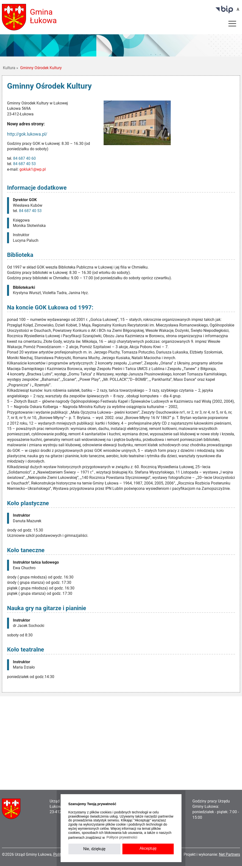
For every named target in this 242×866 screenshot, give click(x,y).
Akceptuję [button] (148, 848)
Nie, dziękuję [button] (94, 849)
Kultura (10, 67)
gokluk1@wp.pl (32, 169)
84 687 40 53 (24, 163)
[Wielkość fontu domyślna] (238, 9)
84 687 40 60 (24, 158)
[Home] (14, 17)
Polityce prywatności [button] (122, 837)
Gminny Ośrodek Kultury (41, 67)
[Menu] (232, 25)
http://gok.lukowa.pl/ (27, 134)
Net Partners (229, 854)
